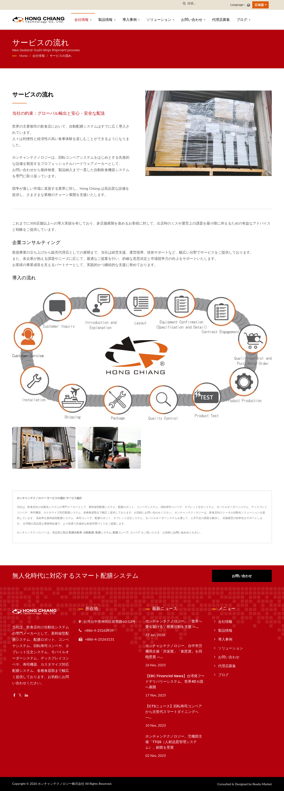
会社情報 (83, 19)
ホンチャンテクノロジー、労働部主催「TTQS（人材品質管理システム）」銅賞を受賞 (173, 742)
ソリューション (160, 19)
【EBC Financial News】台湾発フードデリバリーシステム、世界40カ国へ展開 (175, 681)
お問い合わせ (193, 19)
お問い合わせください (186, 532)
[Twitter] (20, 695)
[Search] (207, 3)
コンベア (135, 532)
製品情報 (107, 19)
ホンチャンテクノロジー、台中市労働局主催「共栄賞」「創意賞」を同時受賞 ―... (173, 651)
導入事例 (131, 19)
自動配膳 (88, 532)
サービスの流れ (60, 55)
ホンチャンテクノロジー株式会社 (61, 783)
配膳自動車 (75, 532)
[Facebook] (14, 695)
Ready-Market (262, 784)
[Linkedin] (26, 695)
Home (24, 55)
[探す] (184, 3)
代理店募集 (221, 19)
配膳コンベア (121, 532)
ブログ (243, 19)
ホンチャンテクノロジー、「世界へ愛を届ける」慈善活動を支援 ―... (173, 624)
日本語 (259, 5)
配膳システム (103, 532)
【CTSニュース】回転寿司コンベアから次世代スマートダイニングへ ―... (173, 712)
